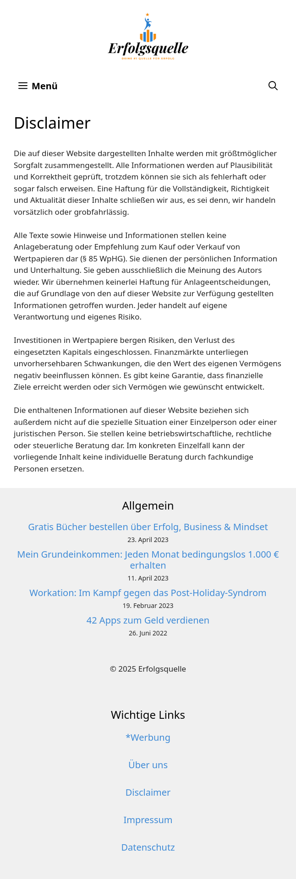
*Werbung (148, 737)
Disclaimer (148, 792)
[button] (273, 86)
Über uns (148, 765)
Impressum (147, 820)
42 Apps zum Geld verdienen (148, 620)
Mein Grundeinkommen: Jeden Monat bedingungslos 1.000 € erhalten (148, 559)
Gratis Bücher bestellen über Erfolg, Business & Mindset (148, 527)
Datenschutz (148, 847)
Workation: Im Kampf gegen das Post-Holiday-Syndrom (148, 592)
